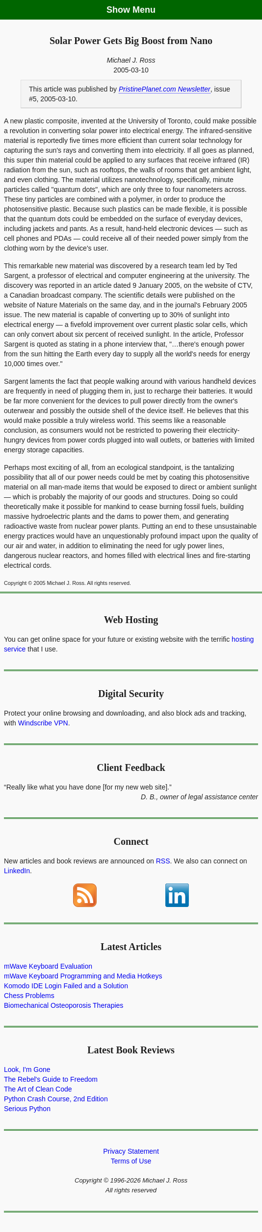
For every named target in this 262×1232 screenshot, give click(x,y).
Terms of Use (131, 1161)
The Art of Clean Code (38, 1089)
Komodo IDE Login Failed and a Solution (66, 986)
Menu (144, 10)
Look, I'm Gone (27, 1069)
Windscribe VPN (43, 723)
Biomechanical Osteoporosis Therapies (63, 1005)
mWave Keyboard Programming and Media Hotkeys (83, 976)
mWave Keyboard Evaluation (48, 966)
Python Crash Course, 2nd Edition (56, 1099)
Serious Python (27, 1109)
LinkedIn (17, 871)
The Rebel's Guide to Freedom (51, 1079)
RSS (163, 861)
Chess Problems (29, 996)
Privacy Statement (131, 1151)
